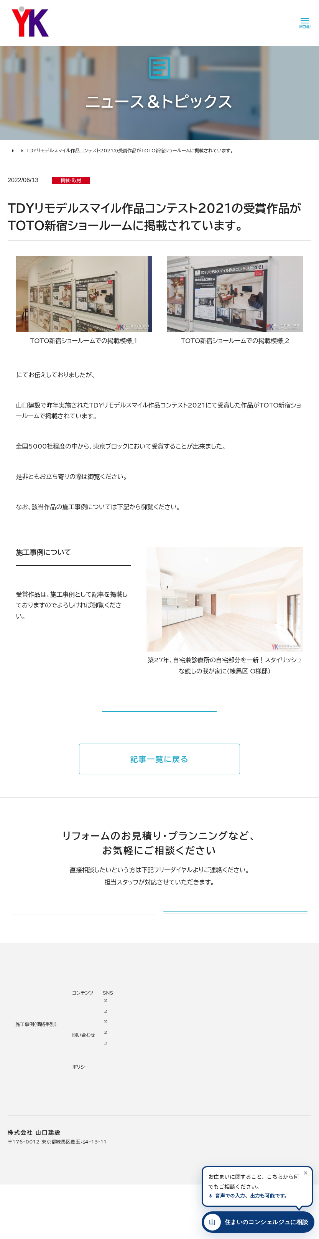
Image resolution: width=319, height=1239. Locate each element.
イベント (183, 1077)
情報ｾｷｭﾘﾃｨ (188, 1141)
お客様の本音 (190, 1067)
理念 (136, 1079)
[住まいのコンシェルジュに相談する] (256, 1222)
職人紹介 (141, 1132)
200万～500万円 (93, 1121)
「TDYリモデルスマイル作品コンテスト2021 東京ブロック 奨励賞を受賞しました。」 (129, 375)
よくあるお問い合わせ (32, 1111)
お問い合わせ (190, 1098)
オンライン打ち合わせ (32, 1100)
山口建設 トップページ (32, 1013)
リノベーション (87, 1058)
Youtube (225, 1056)
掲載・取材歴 (145, 1111)
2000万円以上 (89, 1089)
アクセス (140, 1142)
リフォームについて (27, 1045)
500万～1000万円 (94, 1111)
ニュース (184, 1056)
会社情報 (141, 1058)
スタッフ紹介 (145, 1121)
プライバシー (189, 1130)
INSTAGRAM (230, 1077)
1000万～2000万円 (97, 1100)
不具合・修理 (189, 1109)
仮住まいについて (28, 1089)
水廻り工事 (83, 1068)
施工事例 (80, 1045)
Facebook (227, 1067)
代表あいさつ (146, 1068)
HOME (15, 150)
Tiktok (222, 1098)
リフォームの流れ (27, 1079)
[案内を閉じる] (305, 1172)
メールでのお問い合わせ (212, 952)
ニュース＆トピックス (53, 150)
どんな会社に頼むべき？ (35, 1068)
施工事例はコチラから (159, 730)
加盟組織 (141, 1089)
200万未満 (85, 1132)
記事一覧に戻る (159, 787)
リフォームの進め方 (29, 1058)
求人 (136, 1153)
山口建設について (148, 1045)
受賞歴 (138, 1100)
